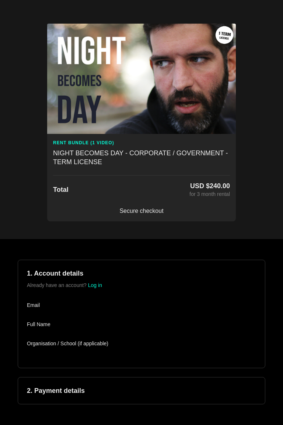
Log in (95, 285)
